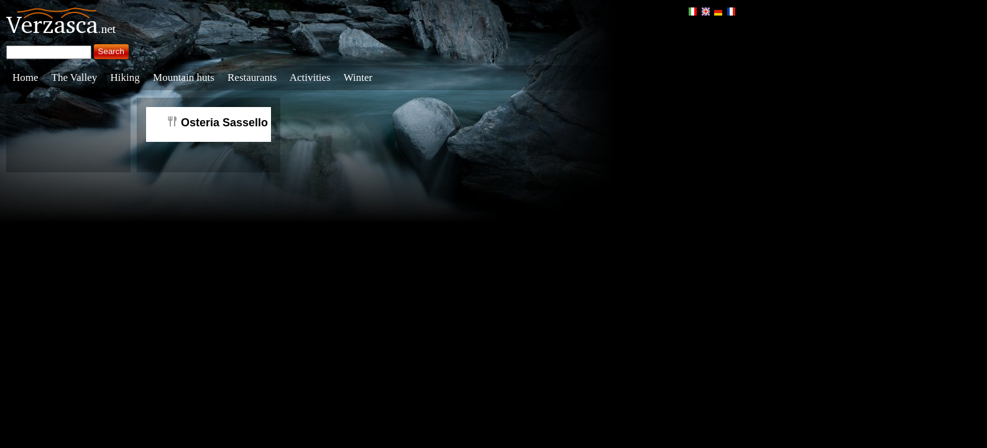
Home (25, 77)
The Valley (75, 77)
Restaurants (252, 77)
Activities (310, 77)
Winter (358, 77)
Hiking (125, 77)
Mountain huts (183, 77)
